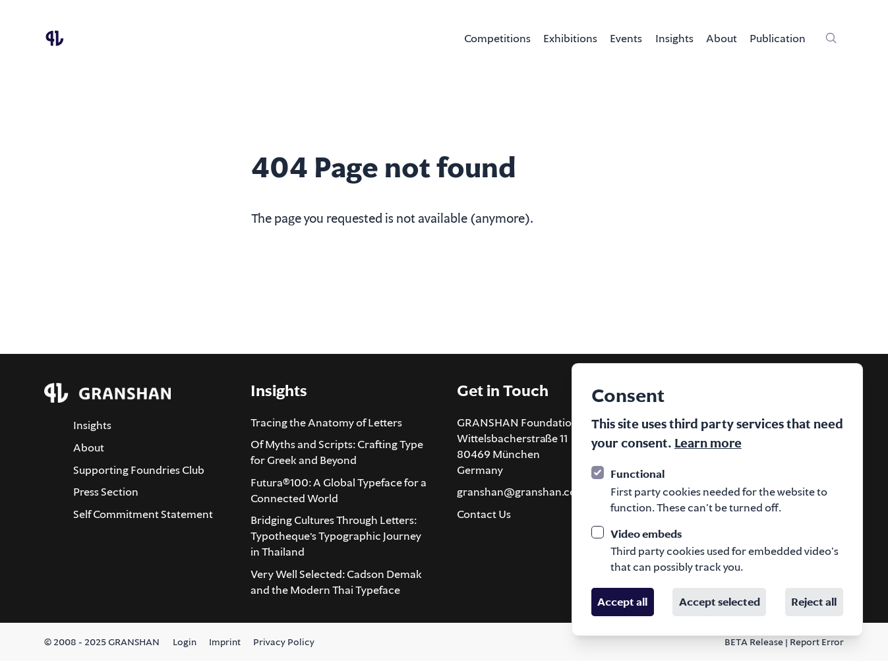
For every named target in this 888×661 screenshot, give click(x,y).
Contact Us (484, 514)
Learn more (708, 443)
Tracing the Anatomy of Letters (326, 422)
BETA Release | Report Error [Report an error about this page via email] (784, 642)
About (721, 38)
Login (184, 642)
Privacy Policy (283, 642)
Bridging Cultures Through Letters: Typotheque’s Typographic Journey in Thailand (336, 535)
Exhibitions (570, 38)
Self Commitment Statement (143, 514)
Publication (778, 38)
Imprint (225, 642)
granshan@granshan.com (521, 491)
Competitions (497, 38)
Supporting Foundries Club (138, 469)
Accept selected (719, 601)
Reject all (814, 601)
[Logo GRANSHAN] (54, 38)
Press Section (105, 491)
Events (626, 38)
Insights (674, 38)
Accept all (622, 601)
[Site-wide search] (831, 38)
